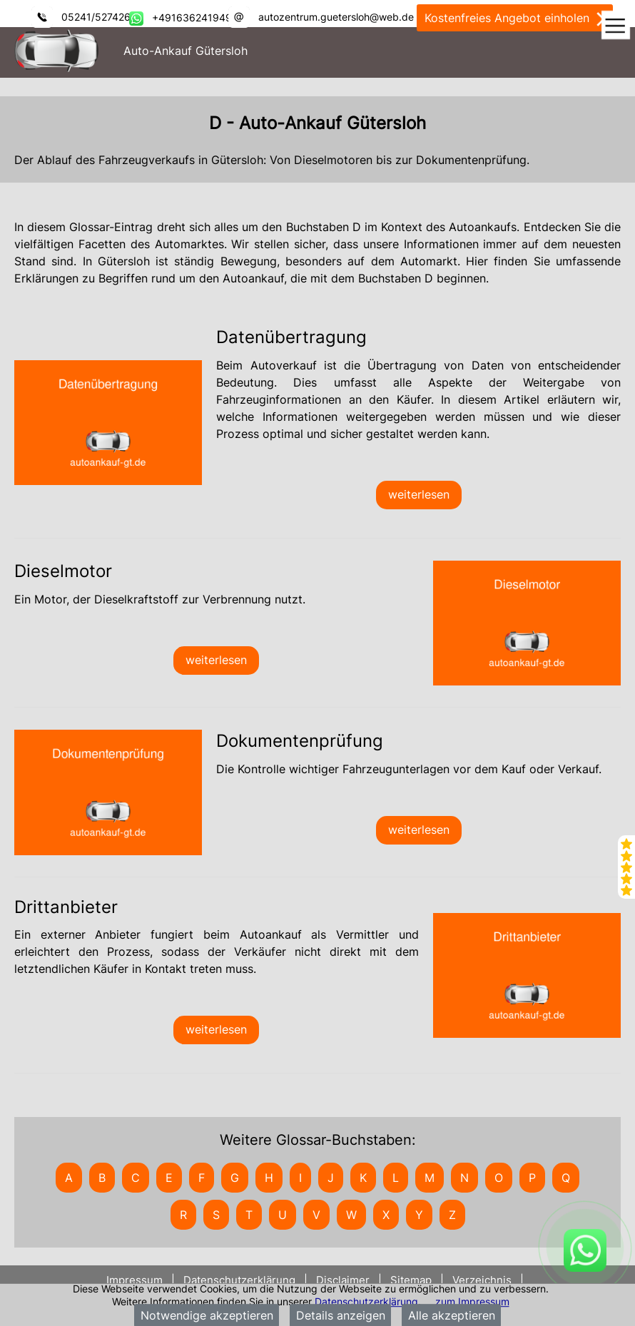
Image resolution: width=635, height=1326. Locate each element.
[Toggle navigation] (615, 26)
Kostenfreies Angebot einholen (515, 18)
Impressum (136, 1280)
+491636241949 (192, 17)
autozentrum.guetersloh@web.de (336, 17)
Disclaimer (343, 1280)
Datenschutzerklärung (366, 1301)
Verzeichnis (482, 1280)
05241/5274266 (99, 17)
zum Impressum (472, 1301)
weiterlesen (418, 494)
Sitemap (411, 1280)
